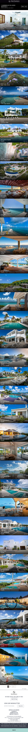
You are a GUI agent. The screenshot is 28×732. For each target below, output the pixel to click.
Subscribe (21, 706)
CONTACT (14, 711)
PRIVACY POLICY (13, 714)
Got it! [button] (14, 730)
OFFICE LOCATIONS (14, 710)
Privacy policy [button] (22, 725)
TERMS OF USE (14, 712)
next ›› (13, 686)
